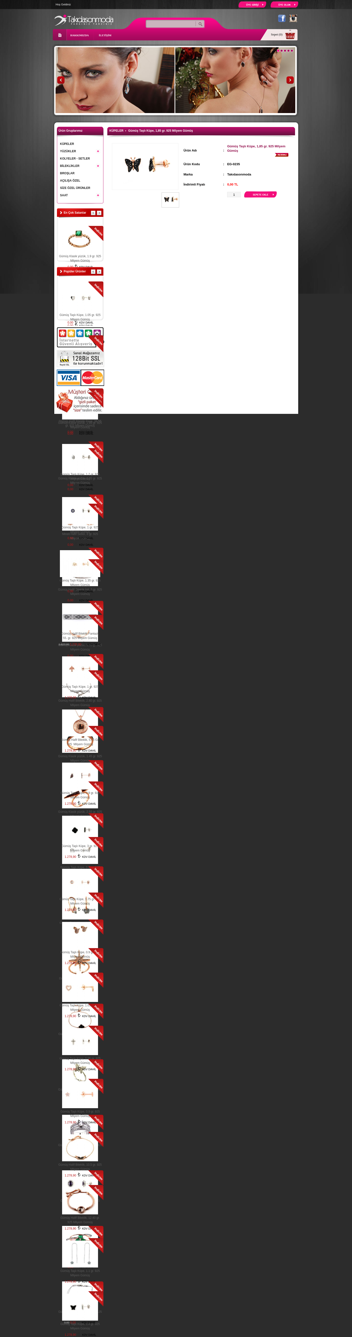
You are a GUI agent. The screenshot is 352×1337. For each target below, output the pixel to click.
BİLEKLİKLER (80, 165)
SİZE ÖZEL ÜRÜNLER (75, 188)
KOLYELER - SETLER (75, 158)
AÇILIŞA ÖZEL (70, 180)
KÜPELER (67, 144)
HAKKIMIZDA (79, 35)
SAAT (80, 194)
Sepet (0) (276, 34)
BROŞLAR (67, 173)
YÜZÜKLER (80, 150)
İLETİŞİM (105, 35)
